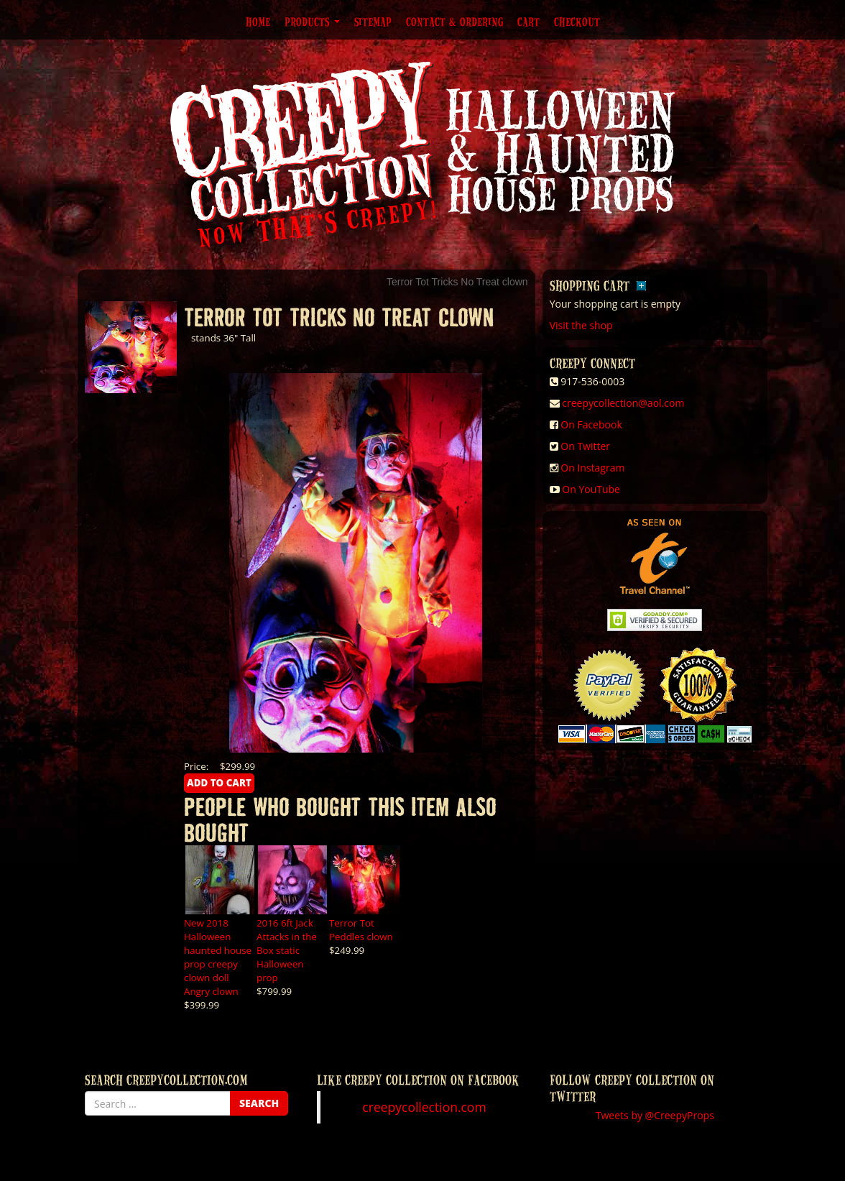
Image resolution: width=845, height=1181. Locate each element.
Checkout (577, 21)
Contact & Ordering (454, 21)
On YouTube (591, 489)
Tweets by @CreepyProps (655, 1115)
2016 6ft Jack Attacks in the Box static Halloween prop (287, 950)
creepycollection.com (424, 1107)
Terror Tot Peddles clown (361, 929)
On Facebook (591, 424)
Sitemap (373, 21)
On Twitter (585, 446)
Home (258, 21)
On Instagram (592, 467)
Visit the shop (581, 325)
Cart (528, 21)
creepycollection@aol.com (623, 403)
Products (312, 21)
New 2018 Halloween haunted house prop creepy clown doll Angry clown (217, 957)
